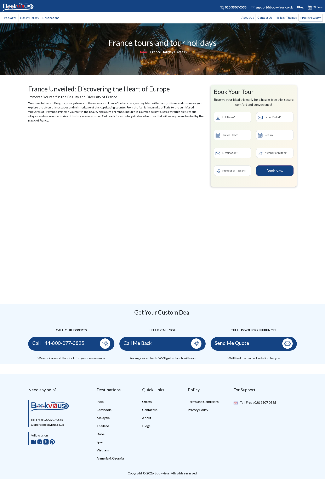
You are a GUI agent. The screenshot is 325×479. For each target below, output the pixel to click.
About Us (247, 17)
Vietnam (103, 450)
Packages (10, 17)
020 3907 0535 (233, 7)
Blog (300, 7)
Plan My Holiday (310, 17)
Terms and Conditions (203, 402)
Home (143, 52)
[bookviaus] (49, 406)
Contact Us (264, 17)
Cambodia (104, 410)
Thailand (103, 426)
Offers (315, 7)
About (146, 418)
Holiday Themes (286, 17)
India (100, 402)
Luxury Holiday (29, 17)
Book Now (274, 170)
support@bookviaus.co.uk (272, 7)
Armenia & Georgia (110, 458)
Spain (100, 442)
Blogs (146, 426)
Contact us (150, 410)
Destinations (50, 17)
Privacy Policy (198, 410)
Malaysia (103, 418)
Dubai (101, 434)
